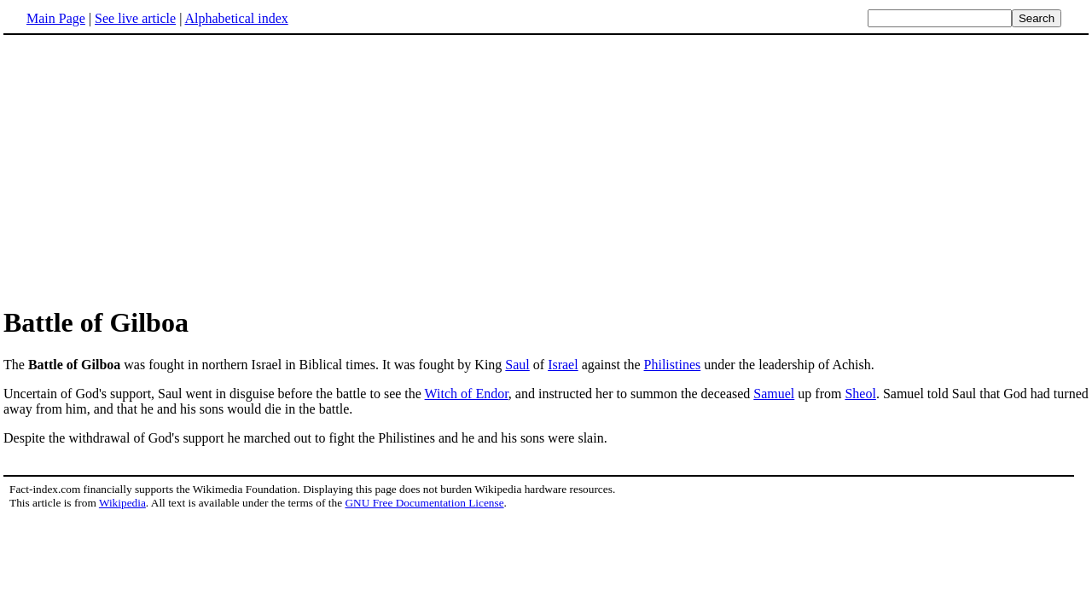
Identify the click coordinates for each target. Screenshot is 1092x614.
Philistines (672, 364)
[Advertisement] (546, 169)
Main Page (55, 18)
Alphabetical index (236, 18)
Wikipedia (122, 502)
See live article (135, 18)
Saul (517, 364)
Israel (563, 364)
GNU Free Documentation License (424, 502)
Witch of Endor (466, 393)
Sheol (860, 393)
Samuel (773, 393)
